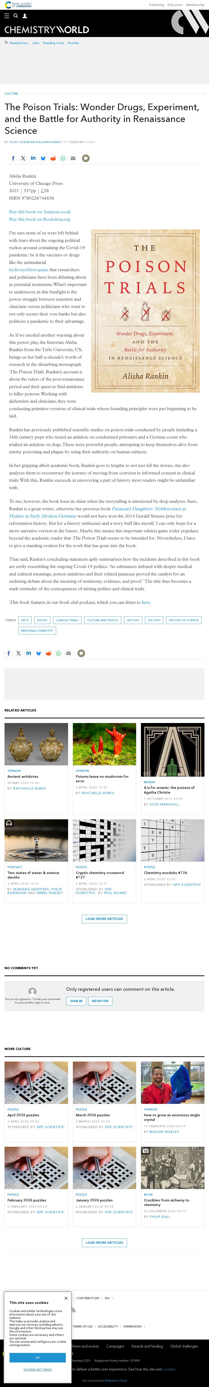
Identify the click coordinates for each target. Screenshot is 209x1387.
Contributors (87, 1298)
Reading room (53, 43)
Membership (195, 5)
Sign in (76, 1001)
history (133, 620)
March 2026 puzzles (93, 1115)
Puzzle (81, 867)
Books (42, 620)
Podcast (14, 867)
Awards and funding (147, 1346)
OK (37, 1357)
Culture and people (102, 620)
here (145, 602)
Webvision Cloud (116, 1380)
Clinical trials (67, 620)
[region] (38, 1337)
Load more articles (104, 919)
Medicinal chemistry (37, 630)
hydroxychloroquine (28, 269)
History (154, 620)
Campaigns (115, 1346)
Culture (11, 94)
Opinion (14, 771)
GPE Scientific (94, 891)
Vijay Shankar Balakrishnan (35, 142)
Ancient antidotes (22, 776)
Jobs (35, 43)
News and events (85, 1346)
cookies (169, 1369)
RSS (107, 1298)
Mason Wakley (164, 1132)
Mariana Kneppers (31, 889)
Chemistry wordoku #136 (165, 873)
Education (175, 5)
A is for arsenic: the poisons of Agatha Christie (169, 789)
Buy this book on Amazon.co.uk (40, 211)
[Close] (66, 1298)
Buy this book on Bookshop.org (39, 219)
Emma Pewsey (50, 893)
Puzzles (73, 43)
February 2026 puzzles (26, 1200)
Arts (25, 620)
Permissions (132, 1326)
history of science (184, 620)
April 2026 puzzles (23, 1115)
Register (100, 1001)
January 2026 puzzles (94, 1200)
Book (148, 1194)
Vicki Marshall (164, 804)
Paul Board (115, 893)
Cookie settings (38, 1369)
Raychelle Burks (29, 788)
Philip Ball (160, 1217)
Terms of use (82, 1326)
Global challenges (184, 1346)
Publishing (156, 5)
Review (149, 782)
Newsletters (19, 43)
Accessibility (108, 1326)
